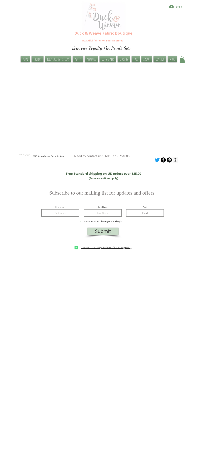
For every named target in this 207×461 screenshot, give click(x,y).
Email (145, 207)
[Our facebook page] (163, 160)
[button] (182, 59)
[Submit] (103, 231)
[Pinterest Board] (169, 160)
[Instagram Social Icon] (175, 160)
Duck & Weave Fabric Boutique (103, 33)
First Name (60, 207)
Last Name (102, 207)
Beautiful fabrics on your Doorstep (102, 40)
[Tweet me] (157, 160)
